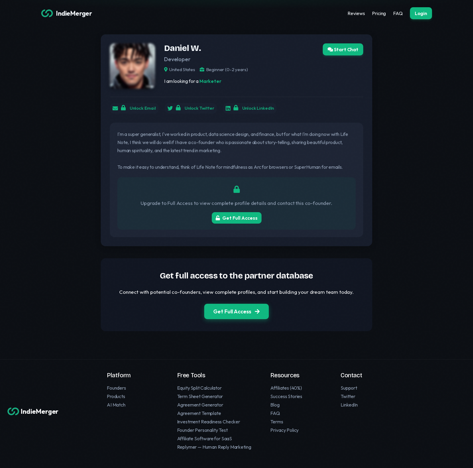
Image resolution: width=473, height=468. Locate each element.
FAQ (398, 13)
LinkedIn (349, 405)
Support (349, 388)
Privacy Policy (284, 430)
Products (116, 396)
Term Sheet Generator (200, 396)
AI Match (116, 405)
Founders (116, 388)
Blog (274, 405)
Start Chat (343, 49)
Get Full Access (237, 220)
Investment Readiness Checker (208, 422)
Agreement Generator (200, 405)
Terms (276, 422)
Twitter (348, 396)
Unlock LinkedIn (267, 109)
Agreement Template (199, 413)
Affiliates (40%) (286, 388)
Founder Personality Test (202, 430)
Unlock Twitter (203, 109)
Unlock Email (141, 109)
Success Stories (286, 396)
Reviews (356, 13)
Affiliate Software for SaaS (204, 438)
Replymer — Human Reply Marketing (214, 447)
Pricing (379, 13)
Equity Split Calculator (199, 388)
